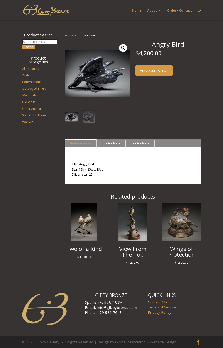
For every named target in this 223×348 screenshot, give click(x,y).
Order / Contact (179, 10)
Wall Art (27, 122)
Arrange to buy (154, 70)
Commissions (31, 82)
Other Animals (32, 109)
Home (137, 10)
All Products (30, 68)
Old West (28, 102)
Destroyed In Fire (34, 88)
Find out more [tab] (80, 143)
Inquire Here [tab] (111, 143)
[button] (123, 48)
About (152, 10)
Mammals (29, 95)
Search (28, 47)
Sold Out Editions (34, 115)
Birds (78, 35)
